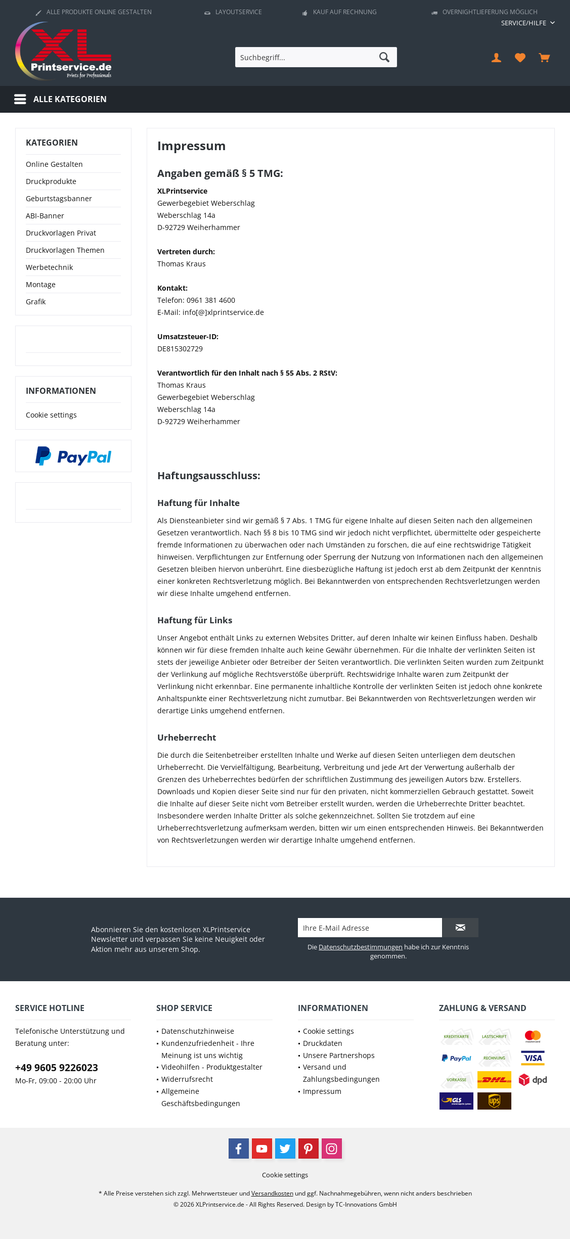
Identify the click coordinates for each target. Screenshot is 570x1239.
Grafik (36, 301)
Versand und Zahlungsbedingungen (341, 1073)
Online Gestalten (54, 164)
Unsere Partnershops (339, 1055)
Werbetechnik (49, 267)
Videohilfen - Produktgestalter (211, 1067)
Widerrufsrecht (187, 1079)
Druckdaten (322, 1043)
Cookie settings (51, 415)
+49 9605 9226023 (56, 1067)
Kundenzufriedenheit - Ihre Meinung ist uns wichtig (207, 1049)
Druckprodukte (51, 181)
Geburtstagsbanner (59, 198)
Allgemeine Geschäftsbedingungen (200, 1097)
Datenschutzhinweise (197, 1031)
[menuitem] (524, 23)
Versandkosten (272, 1193)
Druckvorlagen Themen (65, 250)
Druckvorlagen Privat (61, 233)
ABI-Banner (45, 215)
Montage (41, 284)
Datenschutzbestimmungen (361, 946)
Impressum (322, 1091)
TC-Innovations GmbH (366, 1204)
